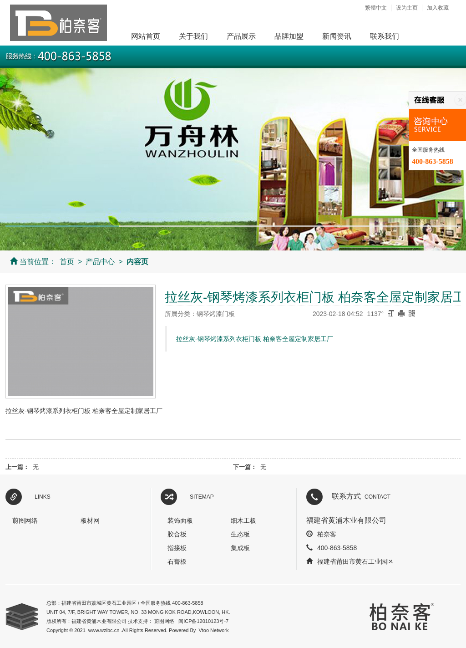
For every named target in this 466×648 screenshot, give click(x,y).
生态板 (240, 534)
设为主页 (407, 8)
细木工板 (243, 520)
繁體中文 (376, 8)
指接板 (177, 547)
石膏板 (177, 561)
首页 (67, 261)
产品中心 (100, 261)
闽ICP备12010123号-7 (203, 621)
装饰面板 (180, 520)
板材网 (90, 520)
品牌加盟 (289, 36)
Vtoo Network (213, 630)
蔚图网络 (25, 520)
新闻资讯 (336, 36)
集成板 (240, 547)
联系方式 (361, 496)
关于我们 (193, 36)
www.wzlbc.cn (103, 630)
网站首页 (145, 36)
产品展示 (241, 36)
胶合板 (177, 534)
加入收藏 (438, 8)
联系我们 (384, 36)
